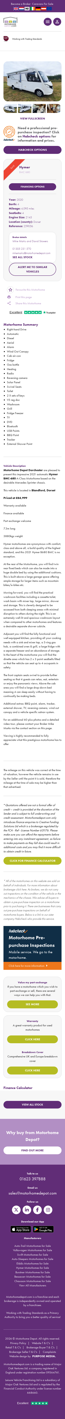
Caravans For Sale (42, 4)
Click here (32, 1039)
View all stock (32, 1104)
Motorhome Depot (10, 22)
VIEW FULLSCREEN (32, 118)
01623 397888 (33, 1179)
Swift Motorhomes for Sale (32, 1254)
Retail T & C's (13, 1347)
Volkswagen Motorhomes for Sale (32, 1250)
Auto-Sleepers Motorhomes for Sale (32, 1259)
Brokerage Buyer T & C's (40, 1347)
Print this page (19, 297)
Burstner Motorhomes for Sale (32, 1272)
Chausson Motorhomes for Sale (32, 1281)
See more (32, 1004)
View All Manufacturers (32, 1285)
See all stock (22, 257)
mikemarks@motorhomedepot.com (31, 253)
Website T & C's (41, 1343)
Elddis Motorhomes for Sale (32, 1263)
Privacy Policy (18, 1343)
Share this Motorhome (24, 303)
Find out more (32, 1150)
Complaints (49, 1352)
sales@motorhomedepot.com (32, 1193)
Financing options (33, 186)
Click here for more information (28, 966)
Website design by (20, 1356)
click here (21, 889)
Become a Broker (21, 4)
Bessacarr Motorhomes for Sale (32, 1276)
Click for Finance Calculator (32, 861)
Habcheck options (37, 136)
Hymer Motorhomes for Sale (32, 1268)
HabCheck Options (32, 150)
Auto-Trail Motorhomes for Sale (32, 1246)
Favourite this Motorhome (26, 289)
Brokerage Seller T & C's (23, 1352)
